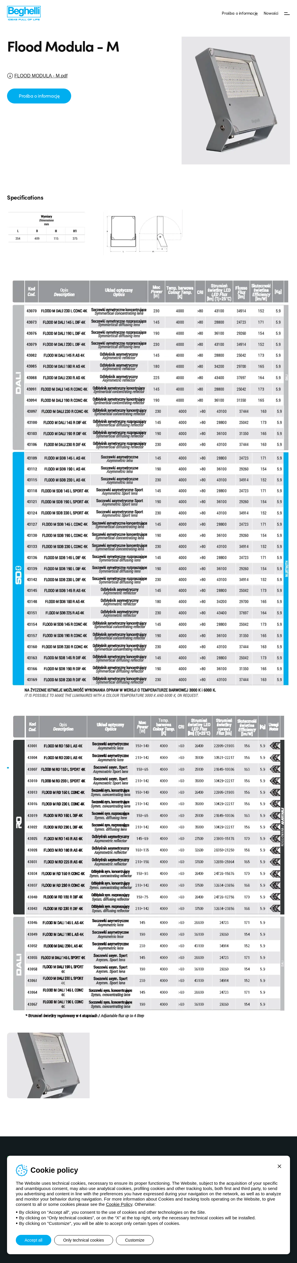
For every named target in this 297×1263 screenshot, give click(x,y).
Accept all (33, 1240)
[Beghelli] (24, 12)
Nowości (271, 13)
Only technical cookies (83, 1240)
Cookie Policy (119, 1204)
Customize (134, 1240)
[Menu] (287, 13)
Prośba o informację (239, 13)
